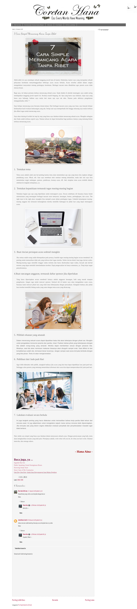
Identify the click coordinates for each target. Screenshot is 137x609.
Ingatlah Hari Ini (19, 463)
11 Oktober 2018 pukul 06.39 (38, 505)
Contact (59, 25)
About (49, 25)
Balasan (23, 501)
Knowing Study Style (21, 468)
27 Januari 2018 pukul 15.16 (35, 491)
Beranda (17, 25)
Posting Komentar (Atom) (25, 605)
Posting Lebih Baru (18, 600)
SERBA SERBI (20, 480)
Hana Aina (25, 505)
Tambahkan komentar (20, 548)
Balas (19, 497)
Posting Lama (89, 600)
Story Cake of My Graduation (23, 470)
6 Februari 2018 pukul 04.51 (35, 520)
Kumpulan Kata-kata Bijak (34, 25)
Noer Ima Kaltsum (22, 491)
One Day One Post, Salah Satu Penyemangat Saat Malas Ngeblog (35, 472)
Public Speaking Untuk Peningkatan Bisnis (28, 465)
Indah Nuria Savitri (22, 520)
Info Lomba (70, 25)
